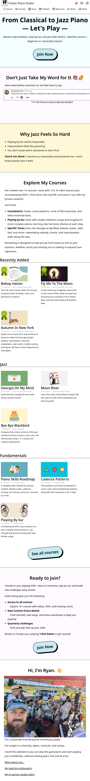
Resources (58, 9)
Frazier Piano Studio (18, 3)
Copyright (22, 777)
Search (7, 9)
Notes (82, 9)
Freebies (44, 9)
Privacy (5, 777)
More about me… (14, 681)
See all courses (45, 472)
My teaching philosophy (18, 687)
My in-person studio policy (20, 694)
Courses (20, 9)
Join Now (45, 54)
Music (71, 9)
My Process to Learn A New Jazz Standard (55, 102)
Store (32, 9)
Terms (13, 777)
